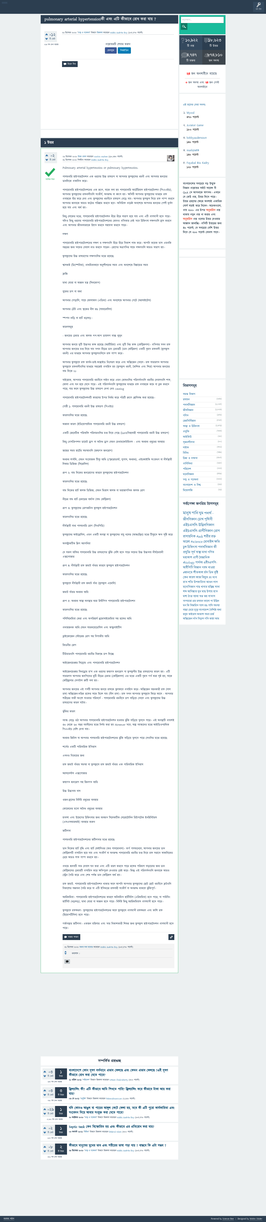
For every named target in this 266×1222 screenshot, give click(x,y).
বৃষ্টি (216, 572)
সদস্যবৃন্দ (71, 9)
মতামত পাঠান (9, 1219)
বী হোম (14, 9)
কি (188, 605)
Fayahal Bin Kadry (198, 163)
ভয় (205, 596)
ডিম (211, 572)
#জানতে (188, 572)
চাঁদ (206, 572)
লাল (215, 582)
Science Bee (228, 1218)
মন (184, 605)
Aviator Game (195, 125)
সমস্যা (217, 605)
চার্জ (212, 614)
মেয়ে (191, 610)
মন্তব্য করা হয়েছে (87, 947)
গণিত (186, 415)
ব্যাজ (137, 9)
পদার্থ (208, 513)
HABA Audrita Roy (125, 1117)
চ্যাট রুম (115, 9)
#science (197, 541)
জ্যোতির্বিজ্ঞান (189, 421)
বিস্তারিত (194, 605)
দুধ (199, 591)
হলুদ (185, 614)
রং (210, 577)
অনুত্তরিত (48, 9)
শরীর (207, 536)
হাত (215, 591)
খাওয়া (211, 567)
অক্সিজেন (187, 619)
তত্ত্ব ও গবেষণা (83, 32)
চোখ (201, 519)
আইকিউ (187, 437)
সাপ (214, 577)
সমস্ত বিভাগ (189, 394)
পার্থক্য (199, 562)
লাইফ (186, 448)
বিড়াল (201, 619)
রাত (185, 582)
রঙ (205, 605)
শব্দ (185, 591)
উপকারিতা (200, 582)
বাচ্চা (185, 610)
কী (215, 547)
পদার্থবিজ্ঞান (189, 405)
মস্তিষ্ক (211, 587)
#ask (199, 536)
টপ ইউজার (148, 9)
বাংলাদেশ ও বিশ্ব (192, 485)
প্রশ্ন (25, 9)
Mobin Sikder (256, 1218)
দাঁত (195, 619)
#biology (189, 562)
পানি (195, 513)
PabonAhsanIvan (114, 1098)
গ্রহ (194, 601)
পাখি (210, 605)
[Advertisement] (109, 99)
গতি (207, 619)
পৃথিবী (208, 519)
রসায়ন (186, 399)
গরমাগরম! (37, 9)
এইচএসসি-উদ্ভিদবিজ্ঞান (198, 525)
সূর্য (193, 552)
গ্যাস (201, 605)
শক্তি (190, 582)
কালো (207, 601)
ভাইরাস (192, 614)
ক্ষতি (217, 541)
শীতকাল (198, 572)
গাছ (198, 587)
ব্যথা (219, 610)
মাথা (204, 552)
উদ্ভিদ (216, 601)
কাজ (198, 577)
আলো (186, 541)
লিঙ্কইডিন (124, 50)
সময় (207, 614)
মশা (185, 596)
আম (217, 619)
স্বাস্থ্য (198, 552)
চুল (185, 547)
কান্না (211, 619)
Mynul (190, 113)
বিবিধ (86, 1131)
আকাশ (200, 614)
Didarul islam (115, 1131)
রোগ (217, 531)
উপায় (210, 591)
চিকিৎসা (192, 547)
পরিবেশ (86, 1079)
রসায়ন (200, 601)
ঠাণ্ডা (190, 596)
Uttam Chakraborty (119, 1079)
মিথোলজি (188, 490)
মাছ (204, 591)
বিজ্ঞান (197, 567)
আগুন (209, 582)
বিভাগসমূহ (60, 9)
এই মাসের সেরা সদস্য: (194, 105)
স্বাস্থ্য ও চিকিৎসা (191, 426)
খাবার (204, 587)
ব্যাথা (196, 596)
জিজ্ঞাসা (100, 32)
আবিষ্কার (192, 591)
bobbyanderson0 (197, 138)
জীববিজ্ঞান (188, 410)
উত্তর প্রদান (82, 156)
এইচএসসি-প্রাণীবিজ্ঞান (198, 531)
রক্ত (213, 536)
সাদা (217, 587)
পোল (126, 9)
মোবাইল (208, 541)
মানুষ (187, 513)
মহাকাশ (187, 557)
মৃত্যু (196, 610)
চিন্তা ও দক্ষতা (190, 458)
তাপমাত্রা (187, 601)
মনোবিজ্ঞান (188, 474)
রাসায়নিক (189, 536)
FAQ (94, 9)
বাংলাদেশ (204, 610)
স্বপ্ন (201, 596)
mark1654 (193, 150)
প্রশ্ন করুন (82, 9)
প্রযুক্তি (83, 1098)
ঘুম (201, 513)
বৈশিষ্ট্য (212, 610)
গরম (204, 567)
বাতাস (211, 596)
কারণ (192, 577)
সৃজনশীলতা (189, 442)
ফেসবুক (110, 50)
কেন (185, 577)
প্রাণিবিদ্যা (187, 464)
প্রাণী (195, 557)
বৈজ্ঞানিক (204, 557)
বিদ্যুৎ (205, 577)
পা (211, 601)
